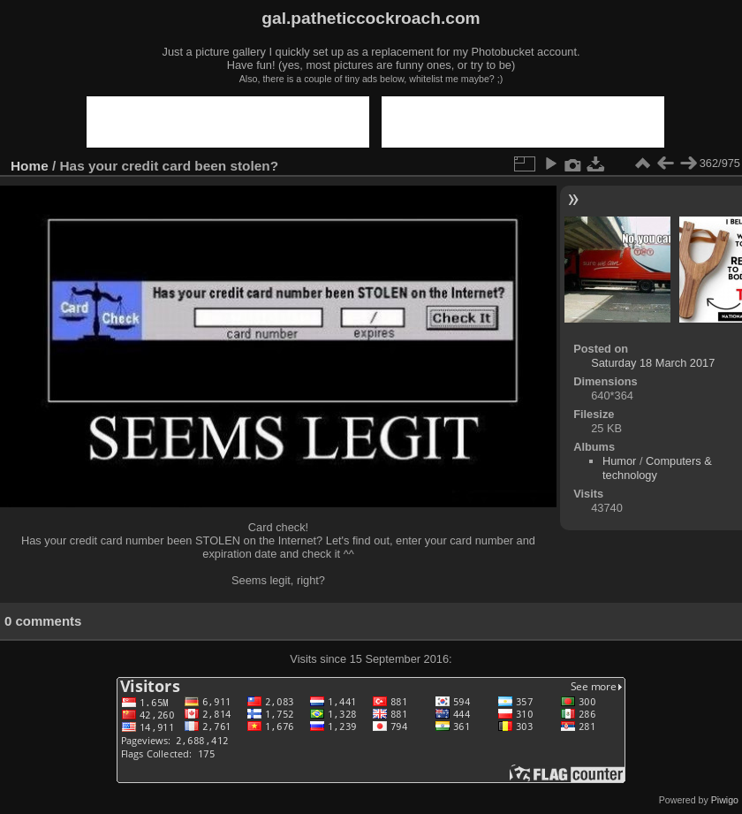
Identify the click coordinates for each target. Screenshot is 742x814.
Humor (619, 461)
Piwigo (724, 800)
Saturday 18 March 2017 (653, 362)
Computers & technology (657, 468)
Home (30, 165)
